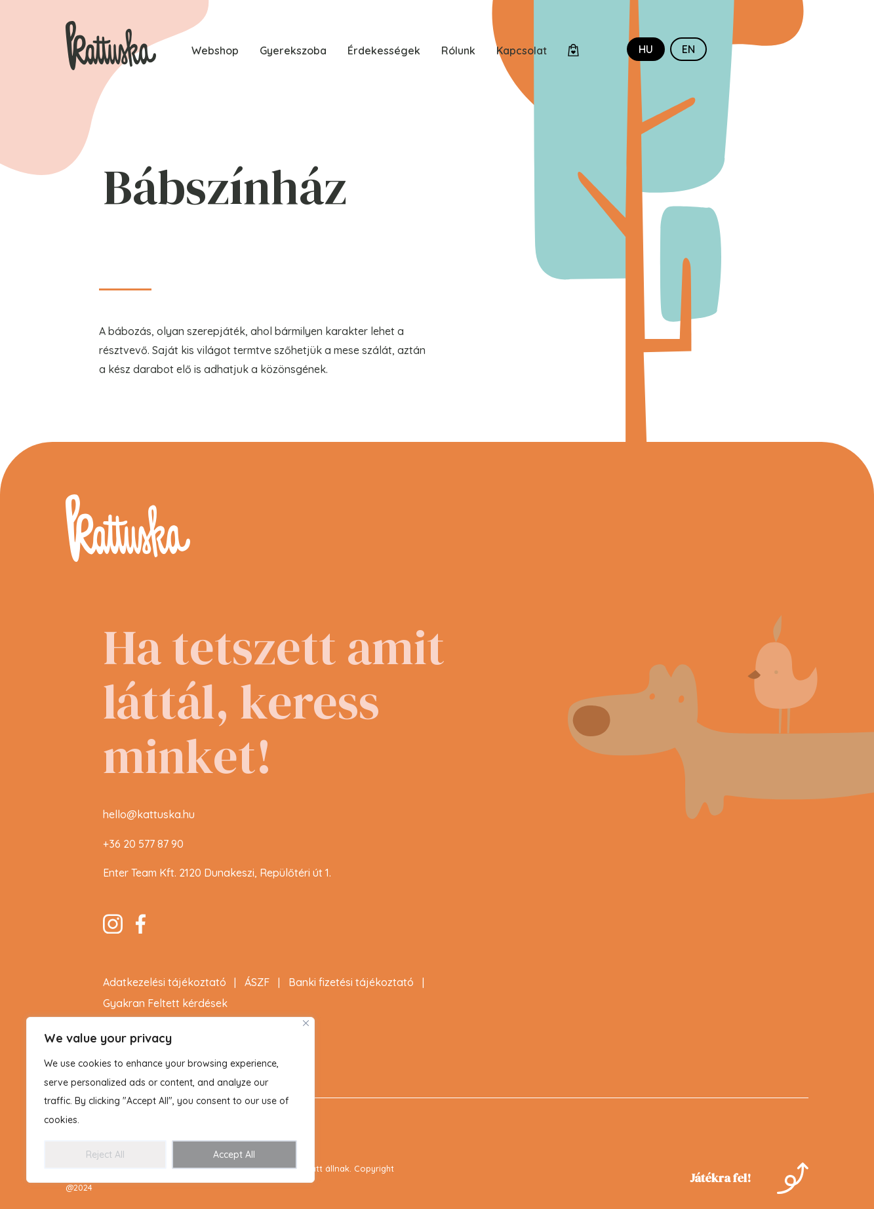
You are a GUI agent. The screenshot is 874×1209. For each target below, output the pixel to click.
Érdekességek (384, 50)
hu (646, 49)
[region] (170, 1100)
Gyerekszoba (293, 50)
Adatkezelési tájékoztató (164, 988)
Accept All (234, 1154)
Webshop (215, 50)
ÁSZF (257, 988)
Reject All (105, 1154)
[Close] (306, 1023)
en (688, 49)
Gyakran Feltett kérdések (165, 1009)
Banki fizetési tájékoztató (351, 988)
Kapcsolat (521, 50)
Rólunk (458, 50)
